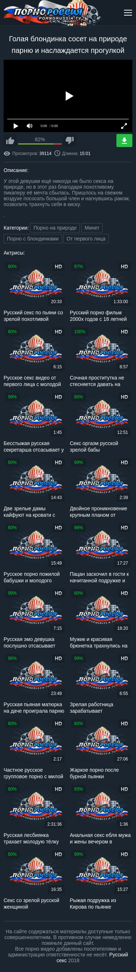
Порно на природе (55, 228)
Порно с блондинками (33, 239)
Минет (92, 228)
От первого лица (86, 239)
